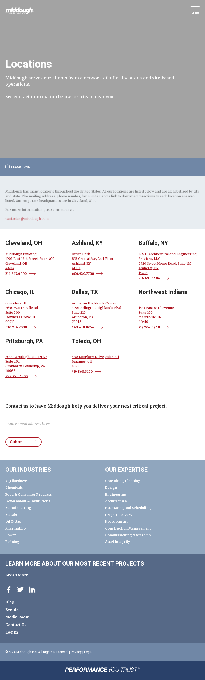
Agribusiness (16, 481)
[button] (195, 12)
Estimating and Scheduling (128, 508)
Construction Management (128, 528)
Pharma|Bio (15, 528)
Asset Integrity (117, 542)
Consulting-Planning (122, 481)
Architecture (116, 501)
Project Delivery (118, 515)
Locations (21, 167)
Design (111, 488)
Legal (88, 652)
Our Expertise (126, 470)
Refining (12, 542)
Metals (11, 515)
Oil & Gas (13, 521)
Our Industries (28, 470)
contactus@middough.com (27, 223)
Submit (17, 442)
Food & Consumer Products (28, 494)
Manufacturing (18, 508)
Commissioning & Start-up (128, 535)
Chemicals (14, 488)
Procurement (116, 521)
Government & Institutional (28, 501)
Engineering (115, 494)
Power (10, 535)
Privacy (76, 652)
